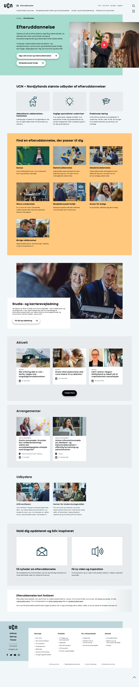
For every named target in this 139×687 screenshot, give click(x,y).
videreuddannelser (23, 601)
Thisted (13, 640)
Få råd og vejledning (23, 321)
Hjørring (13, 637)
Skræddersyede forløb (28, 63)
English (120, 5)
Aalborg (13, 633)
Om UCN (106, 5)
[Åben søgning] (133, 6)
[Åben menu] (17, 5)
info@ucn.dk (13, 649)
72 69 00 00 (13, 646)
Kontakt (113, 5)
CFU (99, 5)
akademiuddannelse (75, 601)
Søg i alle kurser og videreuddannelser (35, 56)
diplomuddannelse (55, 601)
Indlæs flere (70, 393)
